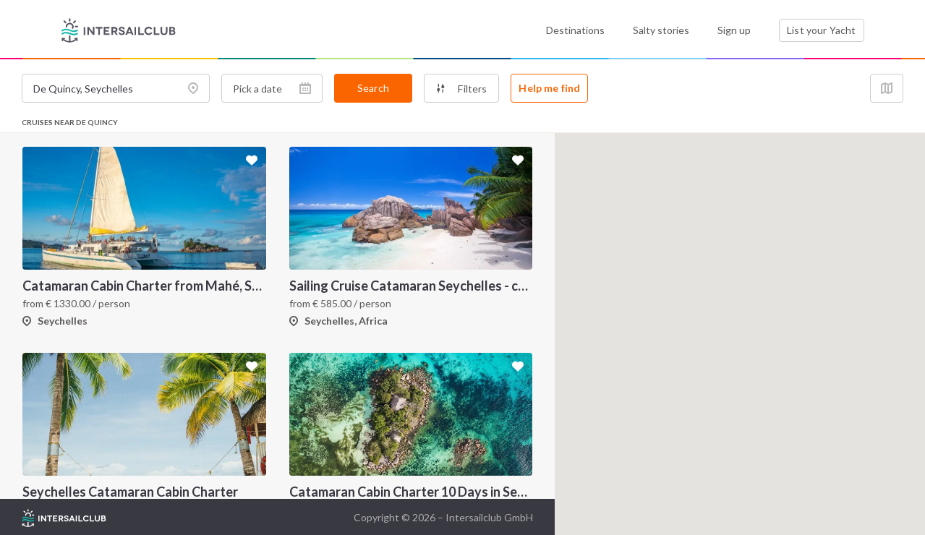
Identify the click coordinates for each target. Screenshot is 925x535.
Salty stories (661, 30)
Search (373, 88)
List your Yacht (821, 30)
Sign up (734, 30)
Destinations (575, 30)
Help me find (549, 88)
